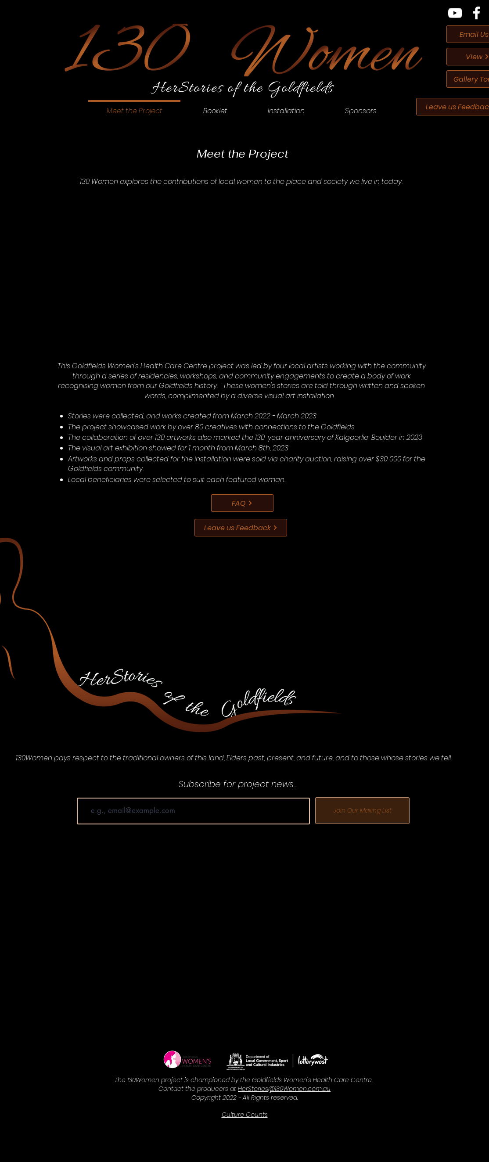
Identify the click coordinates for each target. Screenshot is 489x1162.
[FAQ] (242, 503)
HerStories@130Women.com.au (284, 1088)
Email (85, 791)
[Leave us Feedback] (240, 527)
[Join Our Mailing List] (362, 810)
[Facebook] (476, 13)
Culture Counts (245, 1114)
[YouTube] (455, 13)
